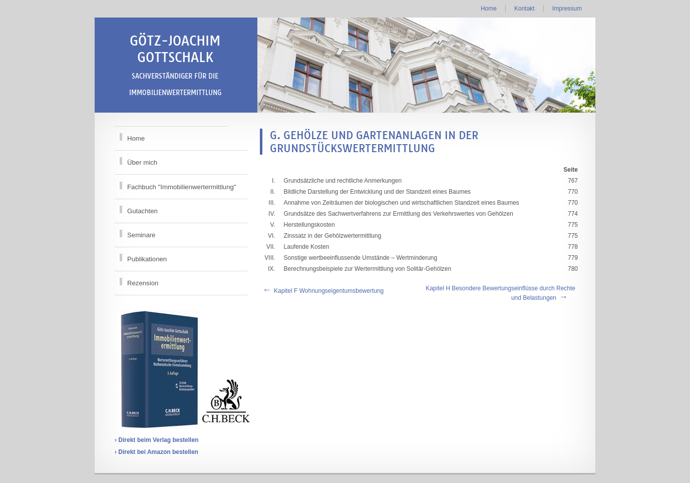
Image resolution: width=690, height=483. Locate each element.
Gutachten (142, 211)
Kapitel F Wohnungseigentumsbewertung (329, 290)
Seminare (141, 235)
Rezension (142, 283)
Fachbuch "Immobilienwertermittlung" (181, 187)
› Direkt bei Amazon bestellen (156, 451)
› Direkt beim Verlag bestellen (156, 439)
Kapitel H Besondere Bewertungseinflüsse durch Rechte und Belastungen (500, 293)
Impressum (567, 8)
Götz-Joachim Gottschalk (175, 65)
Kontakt (524, 8)
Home (489, 8)
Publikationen (147, 259)
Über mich (142, 162)
